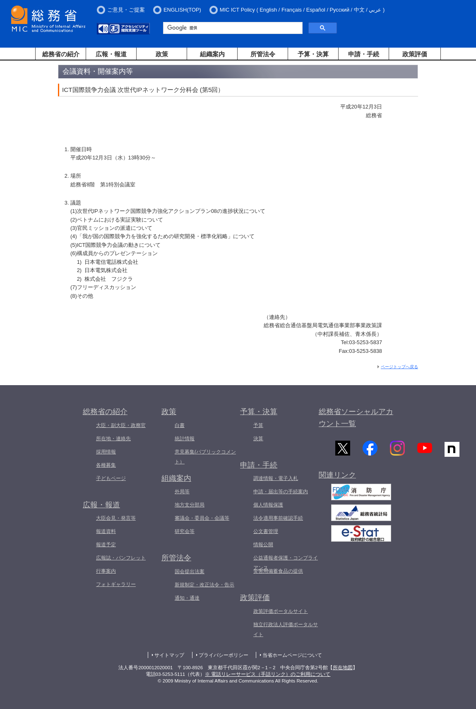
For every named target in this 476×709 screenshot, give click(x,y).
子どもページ (111, 478)
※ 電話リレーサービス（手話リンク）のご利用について (267, 674)
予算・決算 (313, 54)
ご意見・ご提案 (126, 10)
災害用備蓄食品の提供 (278, 571)
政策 (162, 54)
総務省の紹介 (60, 54)
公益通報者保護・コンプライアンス (285, 563)
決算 (258, 438)
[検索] (232, 28)
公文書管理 (265, 531)
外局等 (182, 491)
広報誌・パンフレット (121, 558)
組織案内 (212, 54)
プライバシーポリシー (223, 655)
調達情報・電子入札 (275, 478)
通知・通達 (187, 598)
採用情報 (106, 452)
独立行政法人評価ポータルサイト (285, 629)
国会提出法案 (189, 571)
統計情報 (185, 438)
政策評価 (414, 54)
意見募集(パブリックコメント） (205, 457)
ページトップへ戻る (399, 366)
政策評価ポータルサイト (280, 611)
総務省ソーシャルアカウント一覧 (356, 418)
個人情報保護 (268, 505)
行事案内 (106, 571)
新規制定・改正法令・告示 (204, 585)
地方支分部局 (189, 505)
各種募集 (106, 465)
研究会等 (185, 531)
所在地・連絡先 (113, 438)
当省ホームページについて (292, 655)
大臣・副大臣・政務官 (121, 425)
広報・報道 (111, 54)
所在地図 (343, 667)
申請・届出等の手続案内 (280, 491)
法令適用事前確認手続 (278, 518)
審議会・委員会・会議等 (202, 518)
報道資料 (106, 531)
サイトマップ (169, 655)
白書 (180, 425)
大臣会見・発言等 (116, 518)
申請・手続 (363, 54)
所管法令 (262, 54)
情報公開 (263, 544)
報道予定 (106, 544)
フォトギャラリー (116, 584)
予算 (258, 425)
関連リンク (337, 476)
